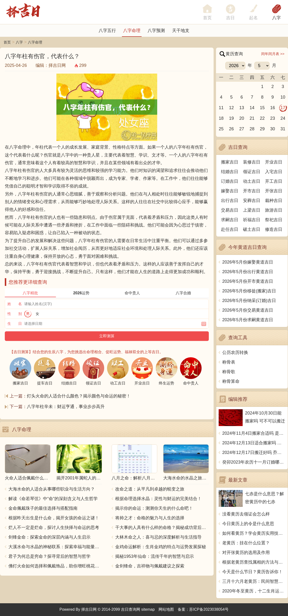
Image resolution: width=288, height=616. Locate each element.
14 (252, 107)
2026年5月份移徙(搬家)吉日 (249, 291)
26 (231, 128)
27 (241, 128)
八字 (276, 17)
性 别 (14, 314)
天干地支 (180, 30)
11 (221, 107)
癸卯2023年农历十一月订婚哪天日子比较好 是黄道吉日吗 (253, 462)
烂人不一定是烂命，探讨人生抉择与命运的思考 (53, 527)
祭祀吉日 (273, 219)
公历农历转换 (235, 352)
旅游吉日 (273, 210)
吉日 (230, 17)
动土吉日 (251, 181)
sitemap (148, 609)
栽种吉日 (273, 200)
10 (283, 97)
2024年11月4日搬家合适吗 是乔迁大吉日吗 (253, 433)
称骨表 (228, 362)
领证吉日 (251, 171)
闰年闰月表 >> (272, 54)
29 (262, 128)
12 (231, 107)
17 (283, 107)
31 (283, 128)
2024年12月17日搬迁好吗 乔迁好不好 (253, 452)
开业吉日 (273, 162)
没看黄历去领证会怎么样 (246, 514)
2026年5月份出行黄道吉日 (247, 271)
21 (252, 118)
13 (241, 107)
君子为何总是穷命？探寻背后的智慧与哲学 (49, 556)
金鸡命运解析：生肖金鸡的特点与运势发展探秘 (160, 546)
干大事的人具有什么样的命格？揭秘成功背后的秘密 (162, 527)
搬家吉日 (229, 162)
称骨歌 (228, 371)
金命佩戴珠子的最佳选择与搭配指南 (43, 508)
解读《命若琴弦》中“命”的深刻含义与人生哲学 (53, 498)
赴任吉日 (229, 229)
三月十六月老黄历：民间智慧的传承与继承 (253, 581)
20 (241, 118)
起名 (253, 17)
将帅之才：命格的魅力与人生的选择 (149, 517)
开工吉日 (273, 181)
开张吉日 (273, 191)
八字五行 (107, 30)
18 (221, 118)
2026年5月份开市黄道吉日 (247, 281)
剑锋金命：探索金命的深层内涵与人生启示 (49, 537)
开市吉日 (251, 191)
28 (252, 128)
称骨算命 (231, 381)
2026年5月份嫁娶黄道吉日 (247, 262)
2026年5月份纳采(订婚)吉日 (249, 300)
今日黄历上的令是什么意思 (248, 523)
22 (262, 118)
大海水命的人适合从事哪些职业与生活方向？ (51, 489)
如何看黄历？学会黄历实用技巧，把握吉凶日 (253, 533)
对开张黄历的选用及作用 (246, 552)
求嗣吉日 (229, 219)
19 (231, 118)
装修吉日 (251, 162)
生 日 (14, 323)
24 (283, 118)
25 (221, 128)
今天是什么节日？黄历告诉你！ (252, 571)
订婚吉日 (229, 181)
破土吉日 (251, 229)
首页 (7, 42)
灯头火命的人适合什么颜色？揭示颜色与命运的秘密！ (79, 396)
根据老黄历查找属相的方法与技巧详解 (253, 562)
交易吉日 (229, 210)
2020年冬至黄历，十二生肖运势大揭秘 (253, 591)
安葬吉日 (251, 200)
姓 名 (14, 304)
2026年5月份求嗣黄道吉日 (247, 319)
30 (272, 128)
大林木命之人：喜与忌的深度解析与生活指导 (158, 537)
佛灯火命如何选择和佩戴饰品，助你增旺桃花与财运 (55, 566)
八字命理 (131, 30)
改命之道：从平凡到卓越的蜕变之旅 (149, 489)
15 (262, 107)
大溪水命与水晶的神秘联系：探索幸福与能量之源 (55, 546)
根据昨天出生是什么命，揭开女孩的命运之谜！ (53, 517)
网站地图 (166, 609)
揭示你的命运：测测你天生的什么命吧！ (154, 508)
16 (272, 107)
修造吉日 (273, 229)
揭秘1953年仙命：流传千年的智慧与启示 (154, 556)
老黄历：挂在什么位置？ (246, 543)
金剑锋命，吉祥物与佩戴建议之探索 (149, 566)
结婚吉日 (229, 171)
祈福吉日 (251, 219)
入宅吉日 (273, 171)
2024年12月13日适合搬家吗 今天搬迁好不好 (253, 442)
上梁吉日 (251, 210)
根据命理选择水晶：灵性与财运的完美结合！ (158, 498)
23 (272, 118)
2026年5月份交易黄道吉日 (247, 310)
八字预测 (156, 30)
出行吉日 (229, 200)
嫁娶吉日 (229, 191)
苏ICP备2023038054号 (209, 609)
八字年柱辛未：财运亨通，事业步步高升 (66, 406)
